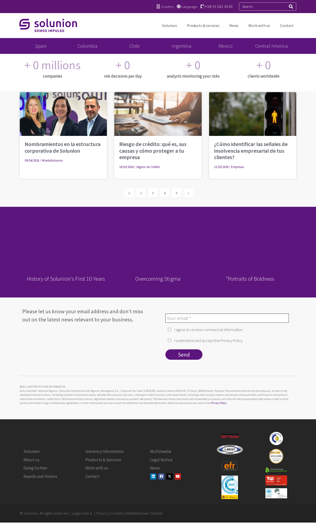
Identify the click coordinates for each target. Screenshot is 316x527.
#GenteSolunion (52, 160)
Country (167, 6)
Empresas (237, 167)
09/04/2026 (32, 160)
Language (189, 6)
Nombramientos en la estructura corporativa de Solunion (62, 147)
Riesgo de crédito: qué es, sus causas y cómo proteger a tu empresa (152, 151)
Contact (287, 25)
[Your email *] (227, 318)
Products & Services (103, 460)
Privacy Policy (219, 403)
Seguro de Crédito (148, 167)
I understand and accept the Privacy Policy (205, 340)
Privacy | (103, 513)
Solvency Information (104, 451)
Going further (35, 468)
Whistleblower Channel (144, 513)
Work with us (259, 25)
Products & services (203, 25)
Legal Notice (161, 460)
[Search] (291, 6)
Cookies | (117, 513)
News (233, 25)
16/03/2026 (126, 167)
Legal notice (82, 513)
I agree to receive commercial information (205, 330)
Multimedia (160, 451)
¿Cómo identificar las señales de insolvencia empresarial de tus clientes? (251, 151)
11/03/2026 (221, 167)
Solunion (169, 25)
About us (31, 460)
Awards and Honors (40, 476)
